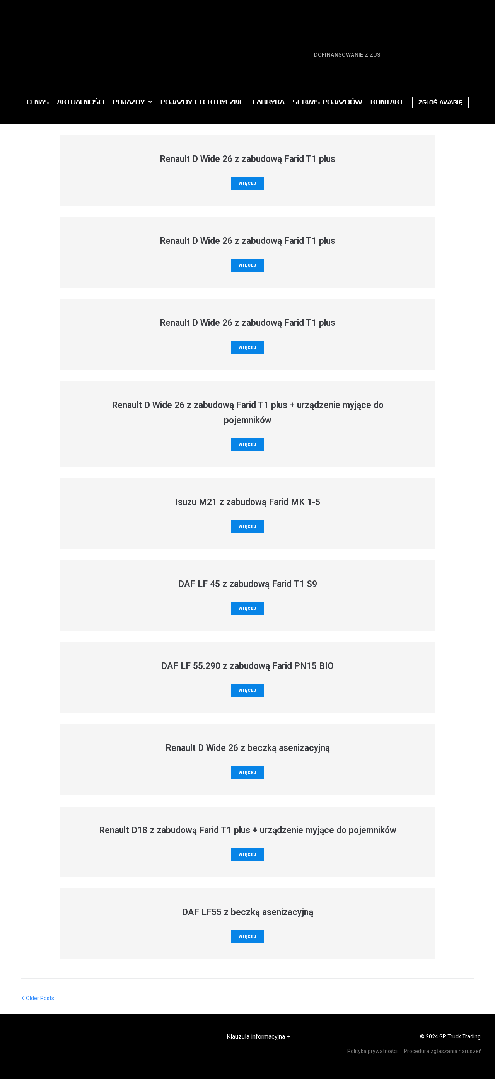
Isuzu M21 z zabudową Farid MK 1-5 (247, 502)
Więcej (247, 183)
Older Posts (37, 998)
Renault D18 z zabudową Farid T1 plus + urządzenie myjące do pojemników (247, 830)
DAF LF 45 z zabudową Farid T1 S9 (247, 584)
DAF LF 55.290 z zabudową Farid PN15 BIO (247, 666)
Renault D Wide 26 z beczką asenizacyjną (248, 748)
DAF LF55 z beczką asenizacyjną (247, 912)
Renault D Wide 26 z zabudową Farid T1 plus (247, 159)
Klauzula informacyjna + (258, 1036)
